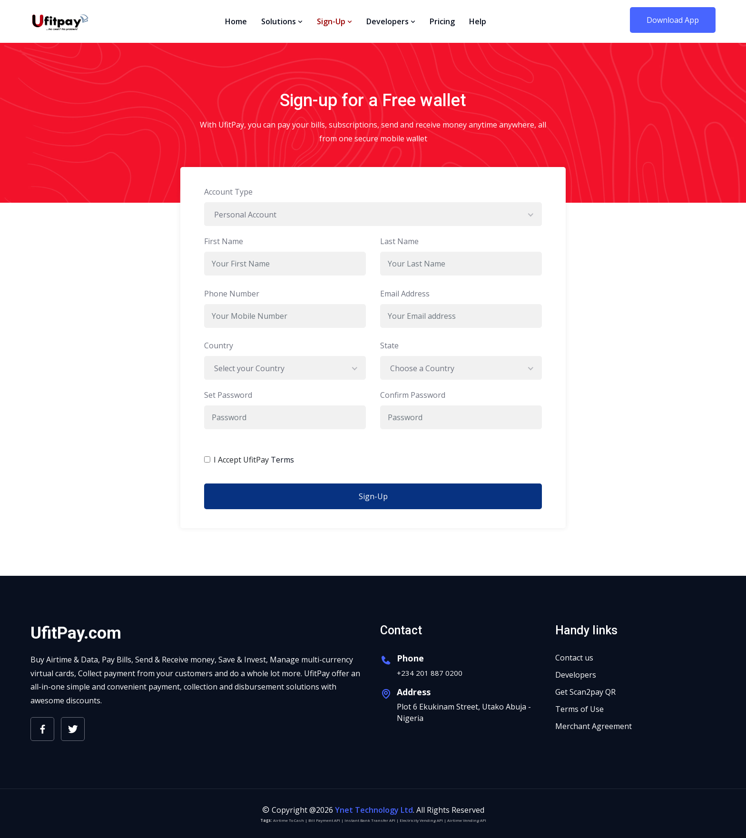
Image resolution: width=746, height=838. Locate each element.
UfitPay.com (75, 633)
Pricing (442, 21)
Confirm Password (412, 395)
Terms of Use (579, 709)
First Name (223, 241)
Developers (390, 21)
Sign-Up (334, 21)
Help (477, 21)
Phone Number (231, 293)
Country (218, 345)
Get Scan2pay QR (585, 692)
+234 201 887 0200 (429, 673)
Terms (282, 459)
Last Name (399, 241)
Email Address (405, 293)
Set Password (228, 395)
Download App (673, 20)
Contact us (574, 657)
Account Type (228, 192)
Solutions (282, 21)
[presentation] (435, 455)
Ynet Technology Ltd (374, 810)
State (389, 345)
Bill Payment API (324, 820)
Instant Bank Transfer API (369, 820)
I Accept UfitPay (254, 459)
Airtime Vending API (466, 820)
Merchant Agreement (593, 726)
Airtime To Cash (288, 820)
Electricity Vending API (421, 820)
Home (236, 21)
